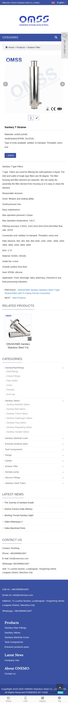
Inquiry (42, 699)
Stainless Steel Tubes (15, 483)
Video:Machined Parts (14, 528)
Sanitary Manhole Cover (16, 438)
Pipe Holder (12, 380)
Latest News (14, 655)
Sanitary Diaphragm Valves (19, 418)
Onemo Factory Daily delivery (18, 509)
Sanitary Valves (12, 400)
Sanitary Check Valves (17, 413)
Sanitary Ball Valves (16, 409)
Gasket (8, 460)
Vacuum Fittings (12, 477)
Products (21, 47)
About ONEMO (17, 668)
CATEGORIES (10, 37)
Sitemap (52, 692)
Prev (5, 84)
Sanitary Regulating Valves (19, 427)
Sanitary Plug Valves (16, 422)
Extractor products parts (16, 444)
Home (11, 47)
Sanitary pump (12, 472)
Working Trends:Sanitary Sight (18, 515)
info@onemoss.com (18, 558)
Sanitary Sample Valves (18, 432)
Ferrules (10, 389)
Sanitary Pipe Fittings (15, 627)
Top (59, 699)
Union (9, 385)
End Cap (11, 394)
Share (8, 699)
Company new (12, 660)
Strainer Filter (33, 47)
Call (25, 699)
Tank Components (13, 449)
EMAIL (10, 155)
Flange (8, 455)
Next (62, 84)
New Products (19, 298)
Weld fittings (12, 371)
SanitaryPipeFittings (14, 367)
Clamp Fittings (13, 376)
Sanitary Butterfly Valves (18, 404)
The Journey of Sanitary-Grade (19, 502)
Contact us (10, 673)
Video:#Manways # (13, 522)
